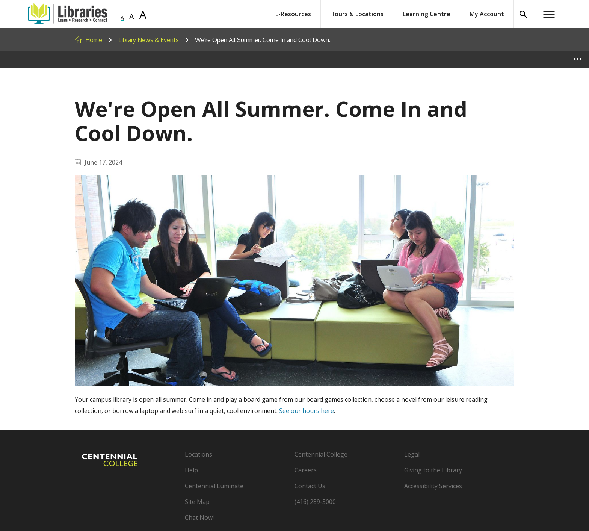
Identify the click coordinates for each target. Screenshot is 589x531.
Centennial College (320, 454)
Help (191, 470)
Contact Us (309, 486)
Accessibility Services (433, 486)
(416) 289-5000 (315, 502)
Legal (412, 454)
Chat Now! (199, 517)
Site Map (197, 502)
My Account (487, 14)
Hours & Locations (357, 14)
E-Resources (293, 14)
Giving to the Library (433, 470)
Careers (305, 470)
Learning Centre (426, 14)
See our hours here (306, 411)
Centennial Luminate (214, 486)
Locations (198, 454)
